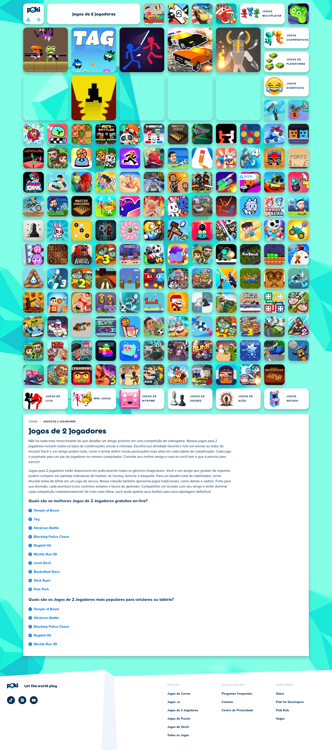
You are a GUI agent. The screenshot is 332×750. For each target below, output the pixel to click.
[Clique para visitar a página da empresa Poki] (32, 685)
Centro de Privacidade (237, 710)
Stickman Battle (46, 528)
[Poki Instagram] (22, 700)
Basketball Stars (47, 571)
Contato (227, 702)
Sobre (280, 693)
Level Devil (42, 563)
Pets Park (41, 589)
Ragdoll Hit (42, 545)
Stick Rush (42, 580)
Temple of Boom (46, 510)
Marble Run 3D (45, 554)
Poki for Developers (290, 702)
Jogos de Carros (178, 693)
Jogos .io (173, 702)
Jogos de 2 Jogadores (59, 421)
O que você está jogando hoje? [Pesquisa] (38, 19)
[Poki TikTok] (11, 700)
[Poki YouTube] (34, 700)
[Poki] (33, 10)
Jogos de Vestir (178, 727)
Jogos (33, 421)
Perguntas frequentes (237, 693)
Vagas (280, 718)
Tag (36, 519)
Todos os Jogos (178, 735)
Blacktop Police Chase (51, 536)
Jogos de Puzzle (178, 718)
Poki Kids (282, 710)
